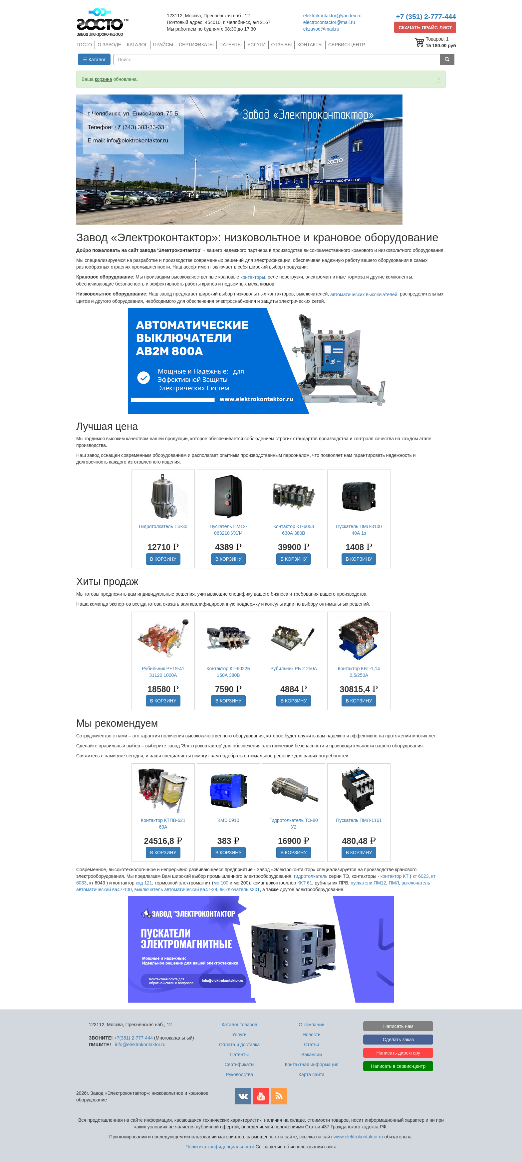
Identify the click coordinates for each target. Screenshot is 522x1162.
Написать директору (398, 1053)
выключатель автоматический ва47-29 (175, 889)
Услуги (239, 1034)
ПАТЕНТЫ (230, 44)
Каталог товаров (239, 1024)
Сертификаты (239, 1064)
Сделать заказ (398, 1039)
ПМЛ (394, 882)
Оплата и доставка (239, 1044)
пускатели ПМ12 (368, 882)
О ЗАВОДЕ (109, 44)
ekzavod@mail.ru (321, 29)
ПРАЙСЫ (163, 44)
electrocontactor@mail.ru (329, 22)
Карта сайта (312, 1074)
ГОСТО (84, 44)
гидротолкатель (311, 876)
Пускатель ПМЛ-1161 (359, 820)
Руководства (239, 1074)
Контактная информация (311, 1064)
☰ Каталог (94, 59)
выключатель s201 (240, 889)
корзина (103, 79)
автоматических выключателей (363, 294)
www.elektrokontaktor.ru (358, 1136)
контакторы (252, 277)
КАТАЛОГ (137, 44)
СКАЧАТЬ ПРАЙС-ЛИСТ (425, 27)
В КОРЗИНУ (163, 559)
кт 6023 (421, 876)
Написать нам (398, 1026)
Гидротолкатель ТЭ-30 (163, 526)
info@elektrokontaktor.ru (140, 1044)
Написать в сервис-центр (398, 1066)
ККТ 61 (304, 882)
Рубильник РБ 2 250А (293, 668)
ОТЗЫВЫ (281, 44)
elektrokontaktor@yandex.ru (332, 15)
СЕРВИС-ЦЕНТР (346, 44)
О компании (311, 1024)
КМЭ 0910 (228, 820)
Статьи (311, 1044)
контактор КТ (395, 876)
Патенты (239, 1054)
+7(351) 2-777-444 (133, 1038)
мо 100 (220, 882)
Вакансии (311, 1054)
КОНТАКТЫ (310, 44)
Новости (312, 1034)
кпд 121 (144, 882)
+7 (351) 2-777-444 (426, 16)
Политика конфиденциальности (219, 1146)
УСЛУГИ (256, 44)
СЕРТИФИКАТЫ (196, 44)
